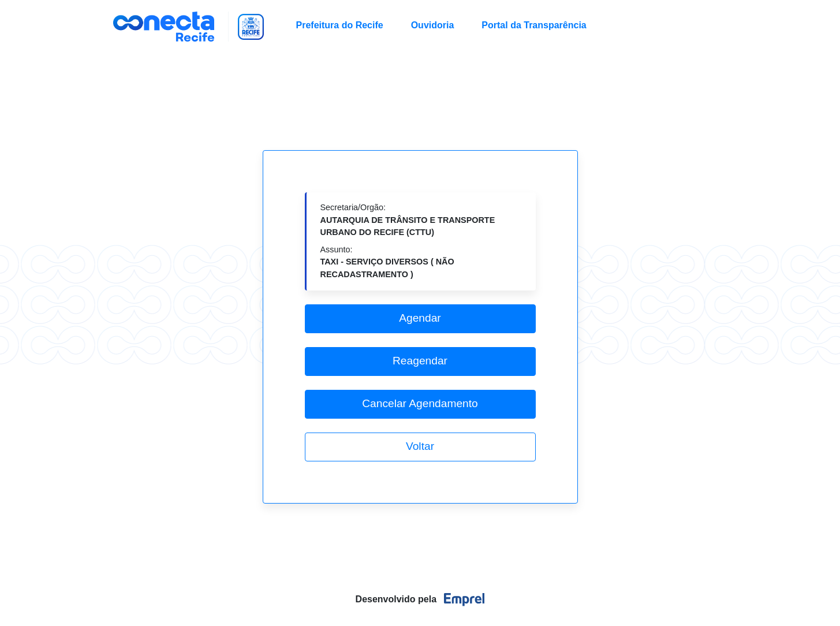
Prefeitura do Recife (339, 25)
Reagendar (420, 361)
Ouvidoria (432, 25)
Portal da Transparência (533, 25)
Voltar (420, 446)
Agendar (420, 318)
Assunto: (387, 262)
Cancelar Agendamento (420, 403)
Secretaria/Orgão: (407, 220)
